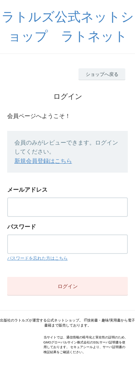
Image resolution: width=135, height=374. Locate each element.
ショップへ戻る (102, 74)
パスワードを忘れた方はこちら (37, 258)
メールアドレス (27, 190)
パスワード (21, 227)
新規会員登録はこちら (43, 161)
